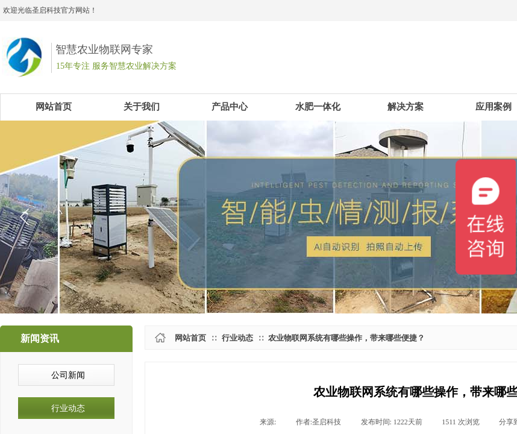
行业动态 (237, 337)
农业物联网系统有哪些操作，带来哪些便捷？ (346, 337)
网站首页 (190, 337)
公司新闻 (68, 375)
